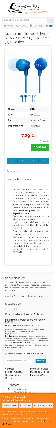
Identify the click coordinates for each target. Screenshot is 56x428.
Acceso (21, 25)
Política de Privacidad (13, 347)
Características (14, 171)
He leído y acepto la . (26, 353)
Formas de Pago (38, 375)
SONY (32, 109)
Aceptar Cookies (43, 405)
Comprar (40, 147)
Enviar (40, 361)
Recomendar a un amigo (19, 179)
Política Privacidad (14, 372)
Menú (8, 25)
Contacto (36, 25)
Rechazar (25, 405)
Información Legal (39, 369)
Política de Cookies (39, 372)
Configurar (10, 405)
